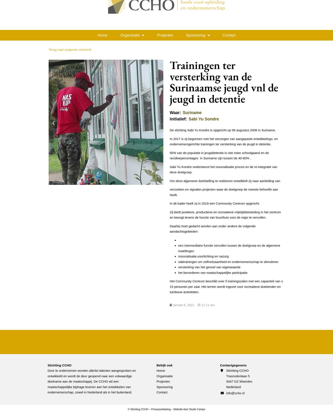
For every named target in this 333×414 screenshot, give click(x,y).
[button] (53, 123)
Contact (229, 35)
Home (102, 35)
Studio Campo (197, 409)
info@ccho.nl (235, 393)
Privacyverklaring (161, 409)
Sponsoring (198, 35)
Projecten (165, 35)
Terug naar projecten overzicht (70, 49)
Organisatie (132, 35)
